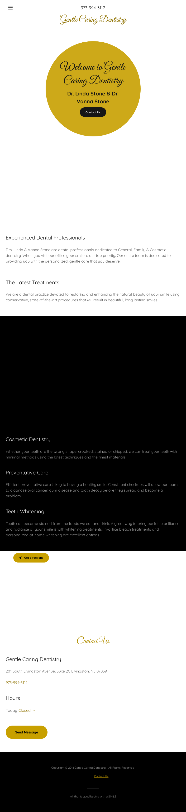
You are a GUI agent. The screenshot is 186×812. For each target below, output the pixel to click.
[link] (93, 20)
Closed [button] (25, 710)
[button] (19, 7)
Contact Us (93, 112)
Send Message (26, 732)
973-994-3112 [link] (93, 7)
